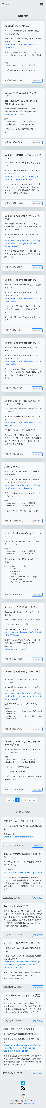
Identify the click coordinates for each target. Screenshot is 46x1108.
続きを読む (37, 80)
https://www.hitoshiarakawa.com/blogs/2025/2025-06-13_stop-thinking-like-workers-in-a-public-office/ (22, 1047)
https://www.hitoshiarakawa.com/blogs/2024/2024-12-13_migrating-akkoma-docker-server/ (22, 243)
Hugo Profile (31, 1103)
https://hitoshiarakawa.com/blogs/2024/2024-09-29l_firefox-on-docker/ (22, 178)
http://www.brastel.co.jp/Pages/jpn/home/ (22, 872)
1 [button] (17, 799)
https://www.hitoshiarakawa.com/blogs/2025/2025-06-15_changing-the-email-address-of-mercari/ (22, 964)
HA (5, 4)
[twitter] (23, 1082)
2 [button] (21, 799)
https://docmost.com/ (14, 114)
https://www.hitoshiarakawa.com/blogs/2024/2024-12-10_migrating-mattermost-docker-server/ (23, 696)
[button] (30, 800)
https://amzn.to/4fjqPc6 (15, 648)
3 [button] (25, 799)
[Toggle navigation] (42, 4)
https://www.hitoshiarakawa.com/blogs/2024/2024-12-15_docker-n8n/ (22, 487)
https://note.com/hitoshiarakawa (18, 836)
